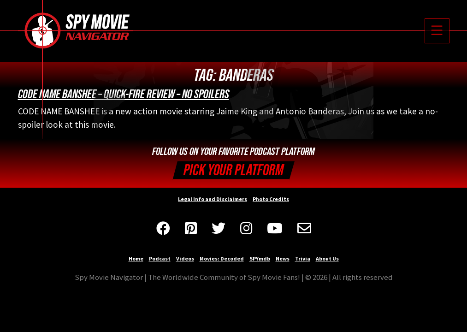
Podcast (160, 258)
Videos (185, 258)
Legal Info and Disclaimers (212, 199)
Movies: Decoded (222, 258)
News (283, 258)
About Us (327, 258)
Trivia (302, 258)
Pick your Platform (233, 170)
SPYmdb (259, 258)
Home (136, 258)
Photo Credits (271, 199)
